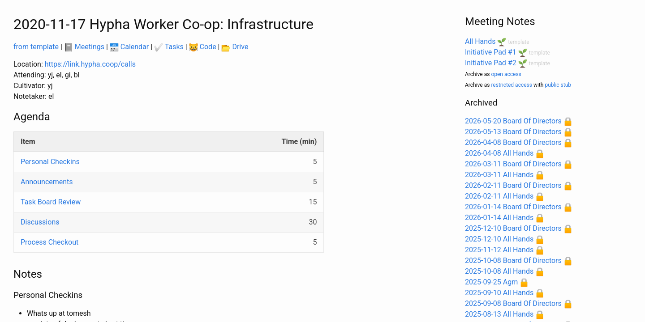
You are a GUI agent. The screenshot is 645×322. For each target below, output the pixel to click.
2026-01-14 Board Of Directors (513, 207)
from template (36, 46)
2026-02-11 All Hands (499, 196)
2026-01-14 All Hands (499, 217)
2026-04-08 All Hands (499, 153)
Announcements (47, 182)
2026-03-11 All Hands (499, 174)
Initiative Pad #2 (490, 63)
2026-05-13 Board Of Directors (513, 131)
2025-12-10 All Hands (499, 239)
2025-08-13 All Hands (499, 314)
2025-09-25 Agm (491, 282)
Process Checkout (49, 242)
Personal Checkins (50, 161)
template (518, 42)
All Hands (480, 41)
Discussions (40, 222)
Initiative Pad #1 (490, 52)
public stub (558, 85)
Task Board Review (51, 202)
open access (506, 74)
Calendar (129, 46)
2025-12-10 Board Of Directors (513, 228)
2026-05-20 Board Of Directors (513, 121)
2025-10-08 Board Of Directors (513, 260)
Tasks (169, 46)
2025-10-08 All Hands (499, 271)
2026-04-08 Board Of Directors (513, 142)
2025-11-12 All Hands (499, 250)
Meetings (84, 46)
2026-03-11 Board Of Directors (513, 164)
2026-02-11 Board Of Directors (513, 185)
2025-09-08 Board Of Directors (513, 303)
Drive (234, 46)
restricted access (511, 85)
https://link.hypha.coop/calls (90, 64)
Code (202, 46)
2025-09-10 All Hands (499, 292)
